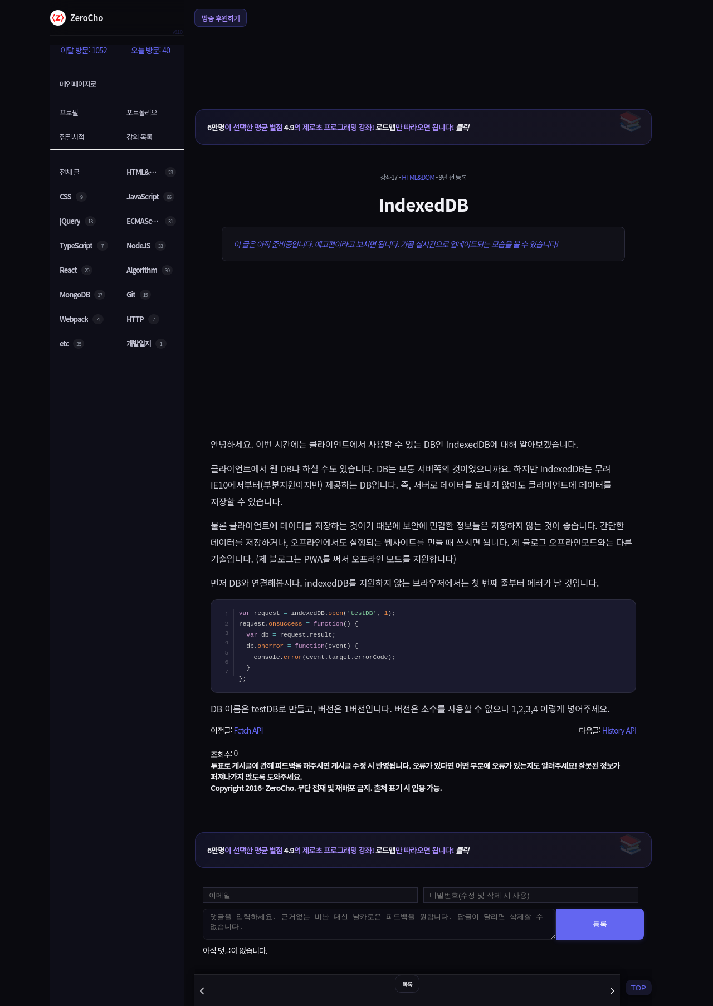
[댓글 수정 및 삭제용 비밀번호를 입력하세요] (530, 895)
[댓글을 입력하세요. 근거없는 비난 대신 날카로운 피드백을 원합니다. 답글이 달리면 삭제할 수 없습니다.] (379, 924)
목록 (407, 984)
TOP (638, 988)
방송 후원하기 (221, 18)
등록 (600, 924)
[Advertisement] (423, 61)
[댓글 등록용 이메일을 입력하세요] (310, 895)
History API (619, 730)
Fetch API (247, 730)
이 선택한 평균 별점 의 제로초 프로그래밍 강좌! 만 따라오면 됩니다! (337, 127)
